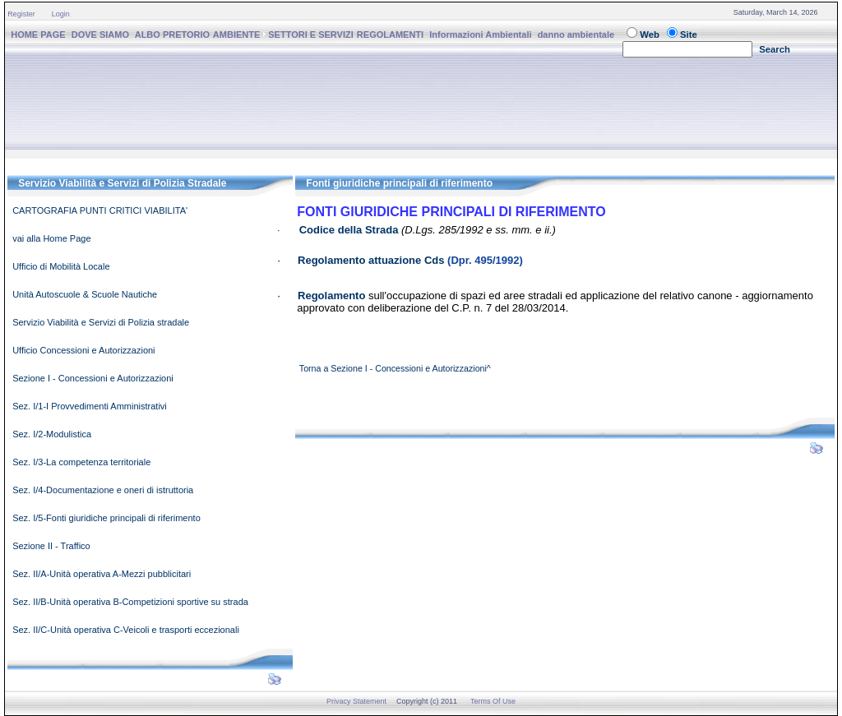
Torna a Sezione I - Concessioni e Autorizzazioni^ (395, 368)
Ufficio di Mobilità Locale (60, 266)
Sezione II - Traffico (51, 546)
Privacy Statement (356, 701)
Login (61, 14)
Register (21, 14)
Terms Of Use (493, 701)
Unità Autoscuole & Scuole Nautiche (84, 294)
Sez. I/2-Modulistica (51, 434)
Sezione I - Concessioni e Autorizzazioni (92, 378)
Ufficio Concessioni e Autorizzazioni (83, 350)
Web (649, 34)
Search (774, 49)
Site (688, 34)
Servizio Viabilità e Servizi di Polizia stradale (100, 322)
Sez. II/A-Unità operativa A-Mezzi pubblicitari (101, 574)
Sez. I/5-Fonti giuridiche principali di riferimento (106, 518)
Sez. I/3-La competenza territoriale (81, 462)
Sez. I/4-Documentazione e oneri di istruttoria (102, 490)
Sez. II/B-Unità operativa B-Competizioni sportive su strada (130, 602)
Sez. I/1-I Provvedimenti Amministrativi (89, 406)
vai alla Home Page (51, 238)
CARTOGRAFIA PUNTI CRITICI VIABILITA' (99, 210)
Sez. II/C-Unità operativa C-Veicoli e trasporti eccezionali (125, 630)
